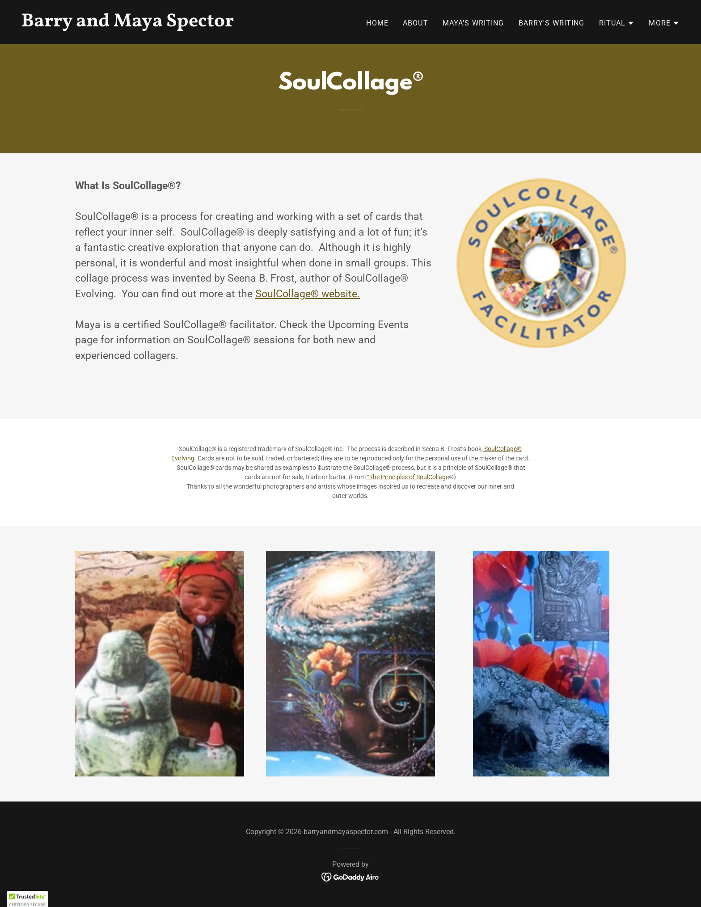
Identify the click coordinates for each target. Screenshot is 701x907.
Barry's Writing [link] (552, 23)
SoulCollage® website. (307, 294)
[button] (617, 23)
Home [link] (377, 23)
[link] (182, 23)
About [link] (415, 23)
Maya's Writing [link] (473, 23)
